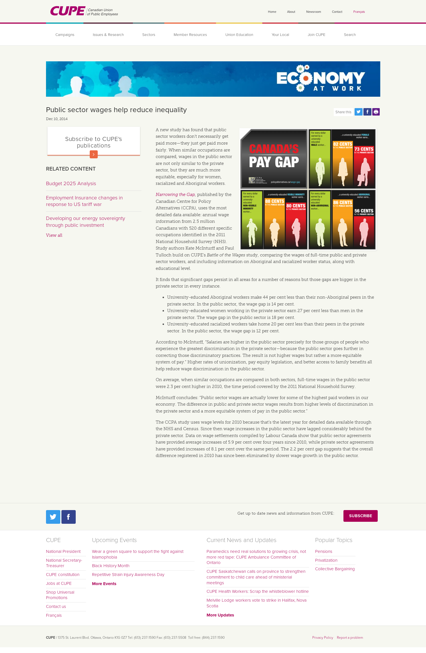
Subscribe (360, 515)
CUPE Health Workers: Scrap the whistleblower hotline (258, 591)
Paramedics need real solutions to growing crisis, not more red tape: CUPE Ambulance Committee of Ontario (256, 557)
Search (350, 35)
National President (63, 551)
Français (359, 12)
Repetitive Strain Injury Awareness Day (128, 574)
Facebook (68, 517)
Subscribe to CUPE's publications (93, 142)
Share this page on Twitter (359, 112)
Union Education (239, 35)
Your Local (280, 35)
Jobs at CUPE (59, 583)
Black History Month (110, 565)
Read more (94, 154)
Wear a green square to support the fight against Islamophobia (137, 554)
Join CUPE (316, 35)
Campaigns (64, 35)
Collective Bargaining (335, 568)
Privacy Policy (322, 638)
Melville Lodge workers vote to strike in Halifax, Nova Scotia (257, 603)
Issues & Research (108, 35)
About (291, 12)
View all (54, 235)
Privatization (326, 560)
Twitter (53, 517)
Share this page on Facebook (367, 112)
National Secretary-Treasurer (64, 563)
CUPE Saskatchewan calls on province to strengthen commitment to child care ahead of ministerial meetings (256, 577)
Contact (337, 12)
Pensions (323, 551)
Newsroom (313, 12)
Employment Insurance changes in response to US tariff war (84, 201)
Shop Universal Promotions (60, 595)
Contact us (56, 606)
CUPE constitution (62, 574)
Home (272, 12)
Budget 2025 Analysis (71, 183)
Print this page (376, 112)
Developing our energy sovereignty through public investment (85, 221)
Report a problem (350, 638)
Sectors (148, 35)
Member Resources (190, 35)
